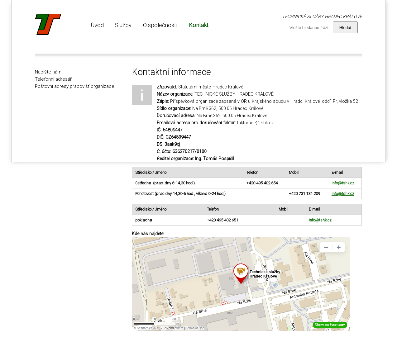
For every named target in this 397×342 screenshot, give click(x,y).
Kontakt (198, 25)
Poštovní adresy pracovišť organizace (74, 86)
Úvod (97, 25)
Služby (123, 25)
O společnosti (160, 25)
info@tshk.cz (343, 183)
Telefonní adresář (53, 79)
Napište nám (48, 72)
